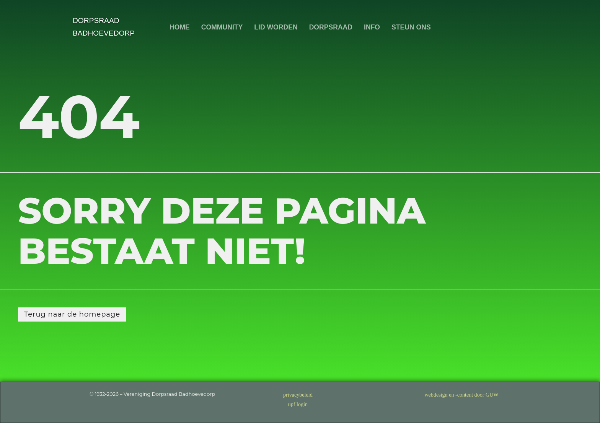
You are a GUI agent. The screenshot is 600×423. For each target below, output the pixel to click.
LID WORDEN (275, 27)
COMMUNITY (221, 27)
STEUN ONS (411, 27)
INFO (372, 27)
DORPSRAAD (330, 27)
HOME (180, 27)
